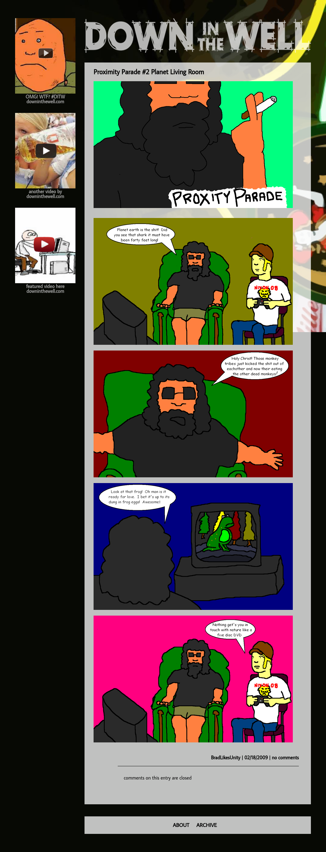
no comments (285, 757)
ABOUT (181, 825)
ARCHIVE (207, 825)
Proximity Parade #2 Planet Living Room (149, 71)
